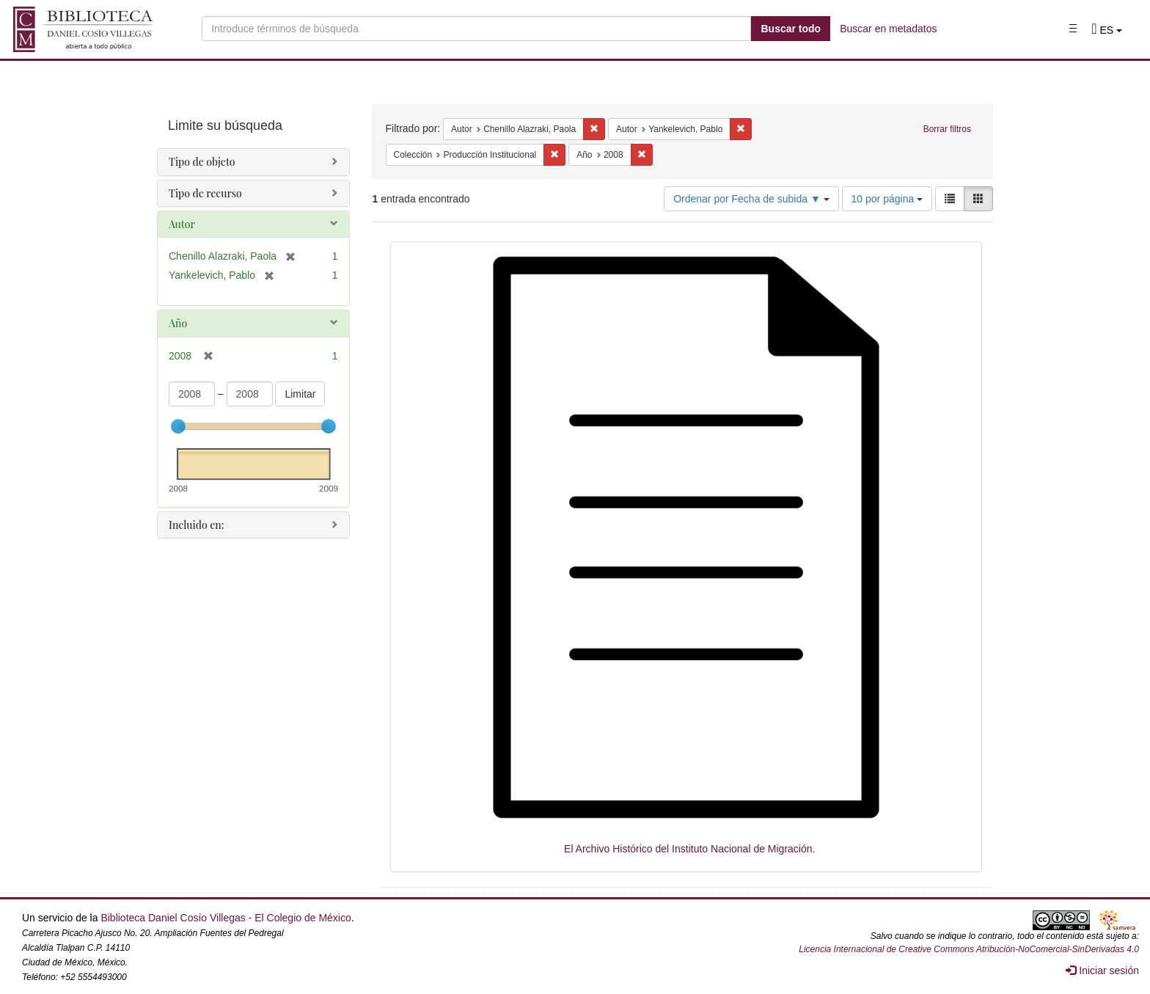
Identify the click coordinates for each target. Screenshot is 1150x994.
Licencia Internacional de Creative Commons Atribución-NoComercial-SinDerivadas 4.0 (969, 949)
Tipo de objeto (202, 162)
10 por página (887, 199)
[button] (1106, 30)
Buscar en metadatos (888, 28)
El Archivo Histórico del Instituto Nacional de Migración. (689, 849)
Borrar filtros (947, 129)
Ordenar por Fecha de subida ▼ (751, 199)
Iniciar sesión (1102, 970)
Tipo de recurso (205, 193)
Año (178, 323)
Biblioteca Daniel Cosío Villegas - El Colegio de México (225, 918)
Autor (182, 224)
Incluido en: (196, 525)
